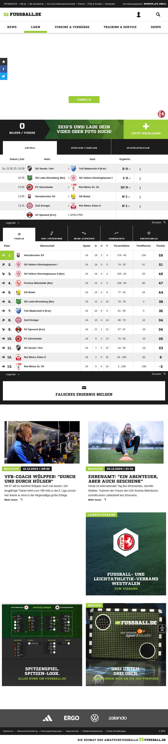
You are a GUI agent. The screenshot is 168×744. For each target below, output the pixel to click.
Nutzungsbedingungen (51, 731)
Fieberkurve (116, 235)
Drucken (158, 222)
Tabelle (84, 99)
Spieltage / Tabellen (84, 148)
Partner (81, 4)
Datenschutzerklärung (27, 731)
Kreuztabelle (149, 235)
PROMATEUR (10, 4)
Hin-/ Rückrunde (51, 235)
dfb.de (23, 4)
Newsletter (110, 4)
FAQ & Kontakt (95, 4)
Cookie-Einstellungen (116, 731)
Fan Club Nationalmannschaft (61, 4)
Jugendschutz (72, 731)
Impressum (8, 731)
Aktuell (30, 148)
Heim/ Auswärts (84, 235)
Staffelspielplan (138, 148)
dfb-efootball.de (36, 4)
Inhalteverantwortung (92, 731)
